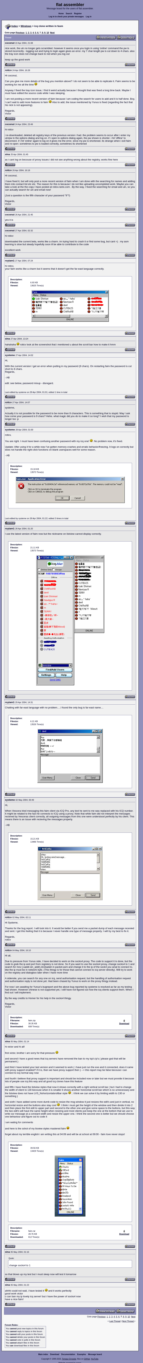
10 (48, 32)
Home (61, 14)
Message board (95, 1354)
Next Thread (128, 1321)
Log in (89, 17)
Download (54, 1354)
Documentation (68, 1354)
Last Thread (115, 1321)
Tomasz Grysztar (69, 1359)
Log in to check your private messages (66, 17)
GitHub (87, 1359)
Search (69, 14)
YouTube (94, 1359)
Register (78, 14)
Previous (20, 32)
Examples (81, 1354)
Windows (26, 26)
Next (52, 32)
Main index (43, 1354)
